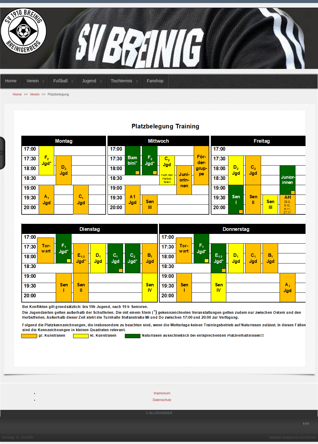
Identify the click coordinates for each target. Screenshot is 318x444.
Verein (32, 80)
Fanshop (155, 80)
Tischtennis (121, 80)
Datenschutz (162, 400)
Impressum (162, 393)
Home (10, 80)
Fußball (60, 80)
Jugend (89, 80)
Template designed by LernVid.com (292, 437)
